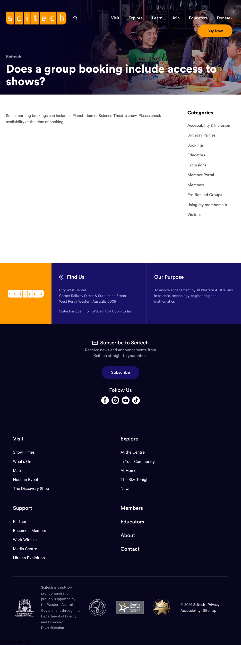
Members (131, 508)
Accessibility (190, 610)
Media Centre (25, 548)
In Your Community (137, 461)
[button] (115, 18)
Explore (129, 439)
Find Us (75, 277)
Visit (18, 439)
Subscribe (120, 372)
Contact (130, 549)
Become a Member (29, 530)
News (125, 488)
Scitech (13, 57)
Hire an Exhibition (29, 558)
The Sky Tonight (135, 479)
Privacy (214, 604)
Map (20, 470)
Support (22, 508)
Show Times (24, 452)
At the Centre (132, 452)
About (127, 535)
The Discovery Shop (31, 488)
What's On (22, 461)
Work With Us (25, 539)
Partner (20, 521)
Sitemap (209, 610)
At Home (128, 470)
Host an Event (26, 479)
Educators (132, 522)
